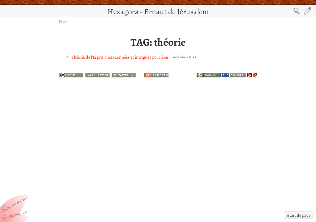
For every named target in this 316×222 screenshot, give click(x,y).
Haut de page (298, 215)
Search (296, 10)
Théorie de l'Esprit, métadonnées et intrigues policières (120, 57)
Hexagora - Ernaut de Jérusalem (158, 11)
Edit (307, 10)
